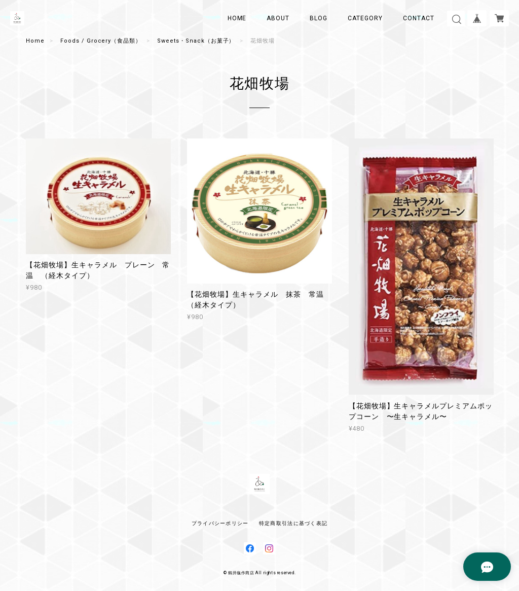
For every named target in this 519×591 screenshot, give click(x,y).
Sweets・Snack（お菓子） (196, 41)
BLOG (318, 18)
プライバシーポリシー (220, 523)
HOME (237, 18)
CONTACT (418, 18)
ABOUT (278, 18)
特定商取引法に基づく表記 (293, 523)
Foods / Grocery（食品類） (100, 41)
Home (35, 41)
